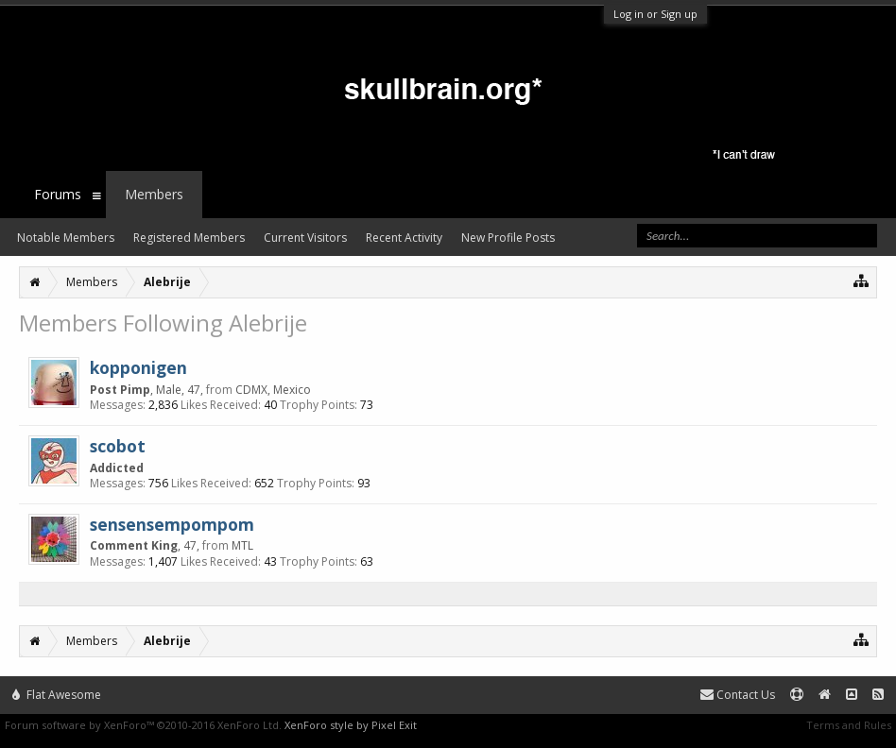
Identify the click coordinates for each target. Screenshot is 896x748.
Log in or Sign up (655, 14)
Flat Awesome (56, 695)
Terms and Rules (848, 725)
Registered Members (189, 238)
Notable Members (65, 238)
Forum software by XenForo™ (143, 725)
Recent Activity (404, 238)
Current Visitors (305, 238)
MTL (242, 545)
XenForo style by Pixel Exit (350, 725)
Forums (57, 194)
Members (154, 194)
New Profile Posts (508, 238)
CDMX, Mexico (273, 390)
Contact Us (737, 695)
